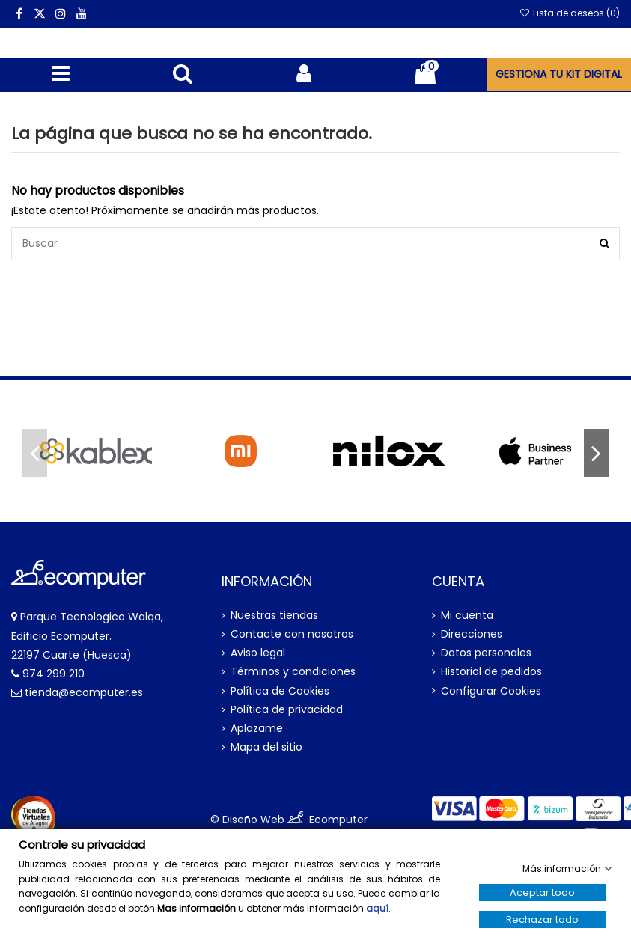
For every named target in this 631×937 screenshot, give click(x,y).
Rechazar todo (542, 919)
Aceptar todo (542, 892)
